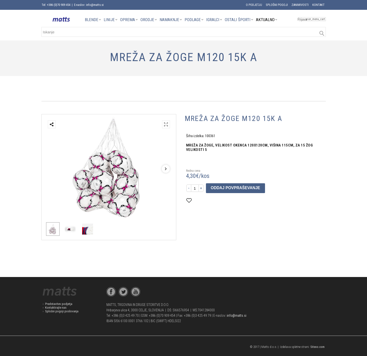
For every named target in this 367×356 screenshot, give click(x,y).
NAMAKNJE (169, 19)
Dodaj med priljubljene (213, 200)
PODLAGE (193, 19)
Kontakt (318, 5)
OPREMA (127, 19)
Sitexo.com (317, 347)
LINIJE (109, 19)
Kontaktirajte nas (55, 307)
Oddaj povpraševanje (235, 188)
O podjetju (254, 5)
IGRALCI (212, 19)
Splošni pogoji (277, 5)
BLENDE (91, 19)
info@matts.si (236, 315)
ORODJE (147, 19)
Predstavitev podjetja (58, 304)
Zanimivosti (300, 5)
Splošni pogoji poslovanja (61, 311)
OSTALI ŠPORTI (238, 19)
